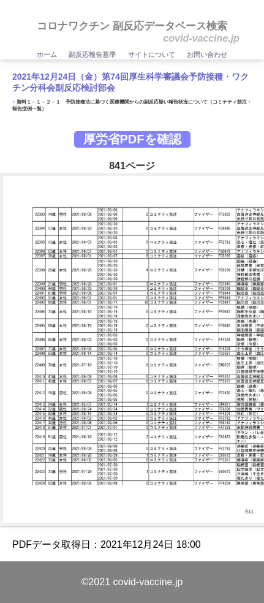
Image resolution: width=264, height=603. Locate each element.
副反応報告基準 (93, 54)
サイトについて (152, 54)
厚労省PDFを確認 (132, 139)
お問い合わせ (207, 54)
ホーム (48, 54)
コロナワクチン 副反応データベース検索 (132, 26)
